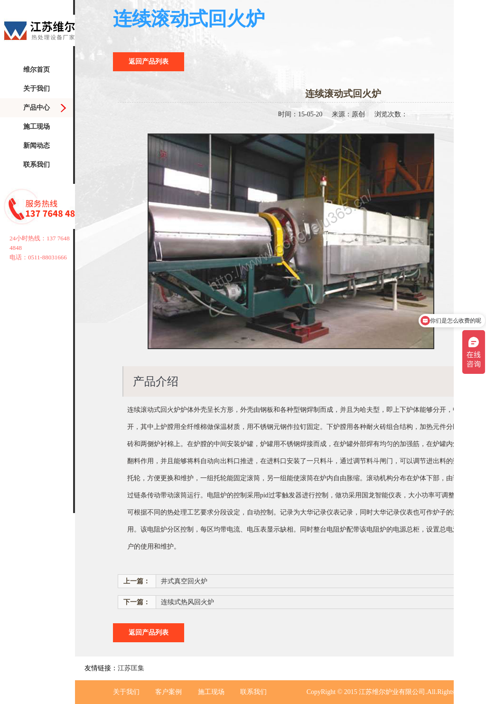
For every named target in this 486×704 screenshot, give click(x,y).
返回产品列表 (148, 61)
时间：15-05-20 (300, 114)
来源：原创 (348, 114)
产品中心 (36, 107)
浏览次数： (391, 114)
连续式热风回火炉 (187, 602)
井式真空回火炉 (184, 581)
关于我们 (36, 88)
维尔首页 (36, 69)
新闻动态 (36, 145)
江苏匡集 (131, 668)
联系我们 (36, 164)
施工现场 (36, 126)
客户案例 (168, 691)
